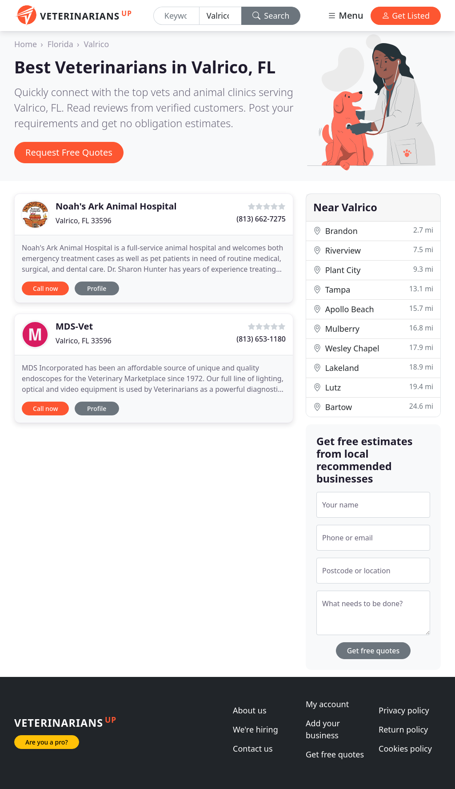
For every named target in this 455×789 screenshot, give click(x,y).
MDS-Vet (74, 326)
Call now (45, 288)
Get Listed (406, 15)
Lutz (373, 387)
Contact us (253, 748)
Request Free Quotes (68, 152)
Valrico (96, 44)
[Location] (220, 16)
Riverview (373, 250)
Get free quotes (373, 651)
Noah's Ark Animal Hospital (116, 206)
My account (327, 704)
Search (271, 15)
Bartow (373, 406)
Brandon (373, 230)
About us (250, 710)
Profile (96, 288)
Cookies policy (405, 748)
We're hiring (255, 729)
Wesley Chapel (373, 348)
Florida (60, 44)
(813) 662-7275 (261, 219)
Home (25, 44)
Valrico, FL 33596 (84, 220)
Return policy (403, 729)
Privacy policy (404, 710)
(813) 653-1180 (261, 339)
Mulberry (373, 328)
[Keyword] (176, 16)
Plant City (373, 269)
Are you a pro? (46, 742)
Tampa (373, 289)
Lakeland (373, 367)
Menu (345, 15)
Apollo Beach (373, 308)
